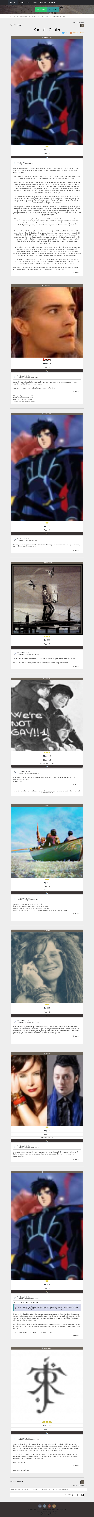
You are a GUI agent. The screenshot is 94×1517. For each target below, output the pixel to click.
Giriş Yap (43, 2)
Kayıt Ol (52, 2)
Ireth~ (48, 805)
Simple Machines (46, 1509)
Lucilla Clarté (48, 563)
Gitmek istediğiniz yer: (71, 1495)
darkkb (48, 1053)
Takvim (35, 2)
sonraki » (81, 22)
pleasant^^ (48, 679)
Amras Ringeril (48, 1348)
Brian (56, 1512)
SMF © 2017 (37, 1509)
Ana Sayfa (13, 2)
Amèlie (48, 930)
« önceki (75, 22)
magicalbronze (48, 285)
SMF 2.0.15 (30, 1509)
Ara (28, 2)
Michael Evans (48, 37)
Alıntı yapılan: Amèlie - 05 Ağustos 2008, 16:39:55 (26, 1303)
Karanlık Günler (22, 162)
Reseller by (39, 1512)
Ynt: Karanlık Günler (23, 376)
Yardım (21, 2)
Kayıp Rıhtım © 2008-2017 (59, 1509)
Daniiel (45, 1512)
